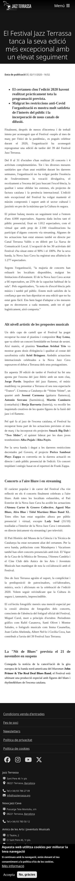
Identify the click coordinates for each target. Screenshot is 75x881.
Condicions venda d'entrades (24, 714)
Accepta (9, 876)
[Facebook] (7, 761)
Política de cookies (16, 748)
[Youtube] (28, 761)
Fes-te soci (10, 723)
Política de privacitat (17, 740)
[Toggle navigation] (62, 5)
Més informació (13, 867)
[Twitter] (39, 761)
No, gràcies (27, 876)
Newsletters (11, 731)
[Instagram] (18, 761)
